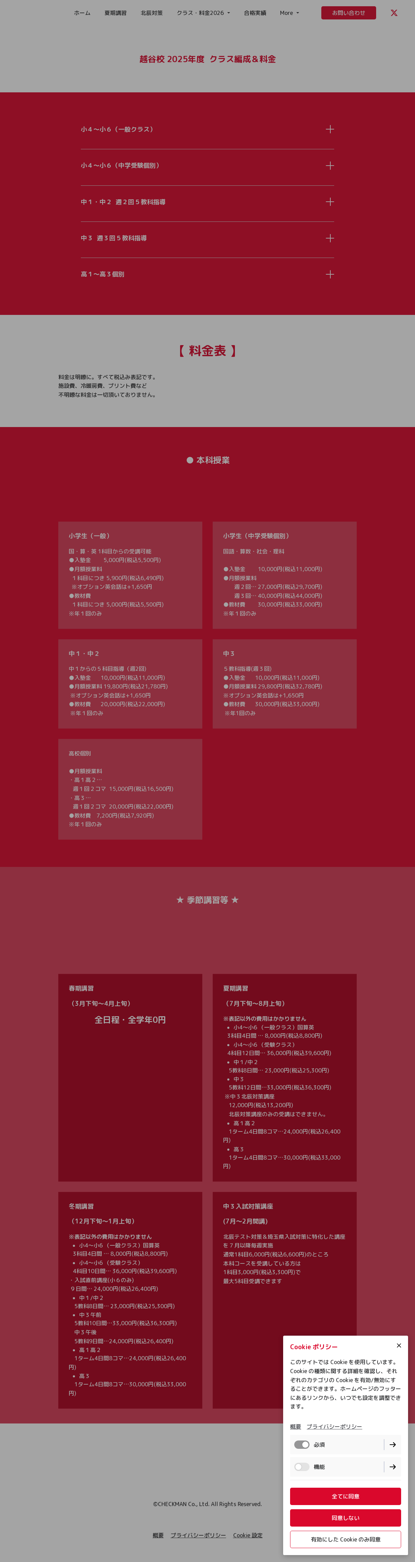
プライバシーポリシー (334, 1426)
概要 (295, 1426)
